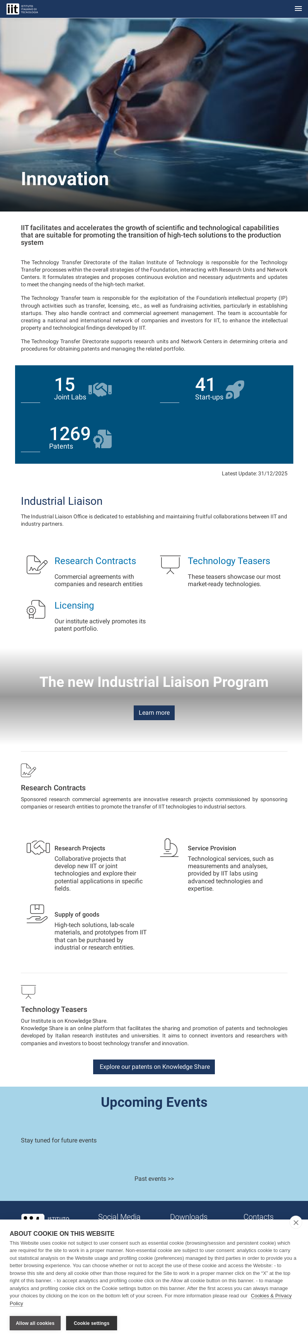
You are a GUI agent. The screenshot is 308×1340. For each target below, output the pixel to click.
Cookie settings (91, 1323)
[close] (295, 1223)
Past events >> (154, 1178)
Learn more (154, 712)
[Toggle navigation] (298, 9)
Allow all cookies (35, 1323)
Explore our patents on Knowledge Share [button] (154, 1066)
